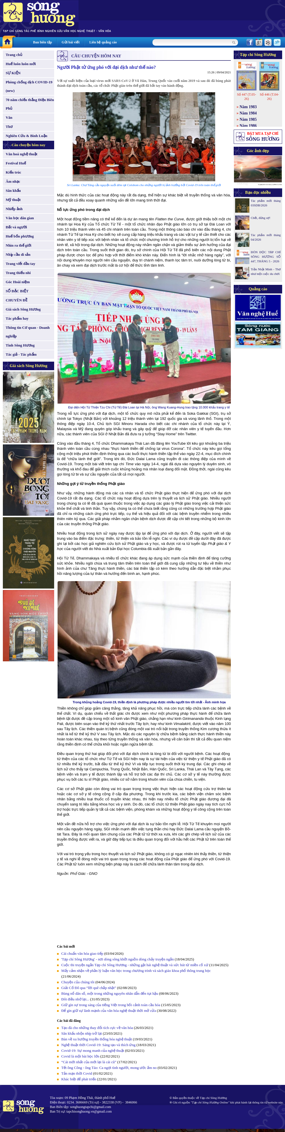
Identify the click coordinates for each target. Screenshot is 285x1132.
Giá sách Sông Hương (23, 309)
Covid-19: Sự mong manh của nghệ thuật (92, 1050)
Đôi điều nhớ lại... (75, 999)
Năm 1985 (248, 119)
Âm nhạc (13, 181)
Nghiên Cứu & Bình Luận (26, 136)
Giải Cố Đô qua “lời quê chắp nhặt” (88, 988)
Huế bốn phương (20, 236)
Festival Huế (16, 163)
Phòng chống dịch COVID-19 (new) (29, 86)
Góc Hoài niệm (18, 282)
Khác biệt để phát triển (78, 1079)
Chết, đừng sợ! (260, 217)
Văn (9, 117)
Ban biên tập (42, 42)
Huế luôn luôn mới (21, 64)
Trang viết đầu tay (20, 263)
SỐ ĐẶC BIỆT (17, 291)
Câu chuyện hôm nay (29, 145)
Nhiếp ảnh (14, 209)
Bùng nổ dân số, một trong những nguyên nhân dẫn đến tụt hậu (109, 993)
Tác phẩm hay (17, 318)
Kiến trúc (13, 172)
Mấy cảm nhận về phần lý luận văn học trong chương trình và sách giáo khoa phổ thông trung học (136, 970)
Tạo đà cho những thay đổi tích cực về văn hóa (97, 1028)
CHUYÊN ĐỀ (16, 300)
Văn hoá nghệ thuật (21, 154)
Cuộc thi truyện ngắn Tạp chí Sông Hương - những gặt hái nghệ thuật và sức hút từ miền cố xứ (134, 965)
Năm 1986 (248, 126)
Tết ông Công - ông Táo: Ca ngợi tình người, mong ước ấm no (109, 1067)
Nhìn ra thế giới (18, 245)
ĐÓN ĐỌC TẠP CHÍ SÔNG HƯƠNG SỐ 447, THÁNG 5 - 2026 (266, 256)
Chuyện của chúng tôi (77, 982)
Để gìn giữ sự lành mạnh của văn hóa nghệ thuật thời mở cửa (108, 1010)
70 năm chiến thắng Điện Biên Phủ (30, 104)
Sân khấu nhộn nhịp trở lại (81, 1033)
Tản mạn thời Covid (76, 1073)
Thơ (9, 126)
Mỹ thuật (13, 200)
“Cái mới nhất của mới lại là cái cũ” (88, 1062)
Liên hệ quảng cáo (103, 42)
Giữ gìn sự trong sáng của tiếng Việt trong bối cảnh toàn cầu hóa (110, 1005)
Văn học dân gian (20, 218)
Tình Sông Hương (20, 345)
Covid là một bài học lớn (80, 1056)
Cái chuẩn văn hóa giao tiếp (82, 953)
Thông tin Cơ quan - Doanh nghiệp (28, 331)
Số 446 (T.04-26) (269, 96)
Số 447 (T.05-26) (246, 96)
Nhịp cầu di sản (18, 254)
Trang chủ (14, 55)
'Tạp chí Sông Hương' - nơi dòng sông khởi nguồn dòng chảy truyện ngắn (117, 959)
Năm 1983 (248, 107)
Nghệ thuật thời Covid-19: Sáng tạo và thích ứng (98, 1045)
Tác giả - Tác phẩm (21, 354)
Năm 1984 (248, 113)
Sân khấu (13, 190)
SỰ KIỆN (13, 73)
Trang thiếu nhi (18, 273)
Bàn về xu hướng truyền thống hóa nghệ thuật (96, 1039)
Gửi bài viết (71, 42)
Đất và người (16, 227)
